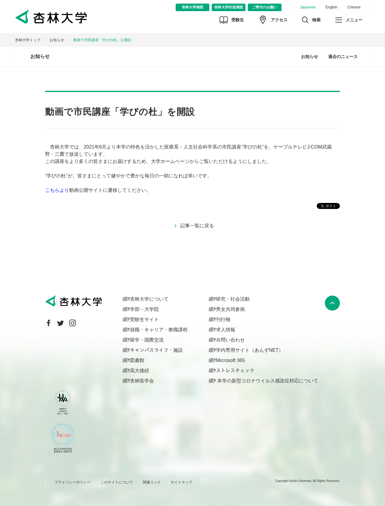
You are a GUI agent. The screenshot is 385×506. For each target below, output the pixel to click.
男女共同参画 (230, 309)
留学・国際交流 (147, 339)
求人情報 (225, 329)
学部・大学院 (144, 309)
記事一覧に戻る (197, 225)
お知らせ (57, 40)
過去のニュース (343, 56)
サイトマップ (181, 482)
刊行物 (223, 319)
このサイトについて (116, 482)
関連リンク (152, 482)
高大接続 (139, 370)
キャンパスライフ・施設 (156, 350)
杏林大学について (149, 299)
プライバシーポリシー (72, 482)
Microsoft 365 (230, 360)
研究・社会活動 (233, 299)
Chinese (354, 7)
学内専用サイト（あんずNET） (249, 350)
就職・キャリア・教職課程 (159, 329)
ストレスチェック (235, 370)
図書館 (137, 360)
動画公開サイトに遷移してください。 (98, 190)
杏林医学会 (142, 380)
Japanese (308, 7)
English (331, 7)
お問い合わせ (230, 339)
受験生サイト (144, 319)
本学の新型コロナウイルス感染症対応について (267, 380)
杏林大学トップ (27, 40)
